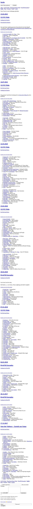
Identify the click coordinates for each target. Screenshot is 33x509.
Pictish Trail (5, 289)
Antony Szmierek (16, 51)
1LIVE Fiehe (6, 7)
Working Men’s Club (7, 120)
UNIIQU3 (5, 125)
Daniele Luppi (6, 353)
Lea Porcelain (6, 448)
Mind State (5, 48)
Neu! (4, 411)
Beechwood (5, 354)
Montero (5, 332)
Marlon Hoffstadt (7, 241)
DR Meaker (5, 329)
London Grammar (7, 440)
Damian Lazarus (6, 73)
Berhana (5, 235)
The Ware (13, 252)
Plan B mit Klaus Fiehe (15, 7)
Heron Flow (5, 104)
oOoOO (5, 301)
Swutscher (5, 168)
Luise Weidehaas (6, 180)
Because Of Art (6, 51)
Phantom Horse (6, 358)
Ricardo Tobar (6, 321)
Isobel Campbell (6, 296)
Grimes (4, 248)
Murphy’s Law (13, 190)
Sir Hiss (5, 62)
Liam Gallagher (6, 444)
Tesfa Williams (6, 45)
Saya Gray (5, 44)
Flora (15, 34)
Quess (4, 171)
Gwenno (5, 141)
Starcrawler (5, 386)
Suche (3, 2)
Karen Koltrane (6, 323)
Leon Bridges (12, 258)
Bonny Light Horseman (8, 114)
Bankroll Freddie (7, 236)
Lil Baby (5, 164)
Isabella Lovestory (14, 70)
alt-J (4, 466)
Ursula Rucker (11, 171)
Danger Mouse (6, 110)
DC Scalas (5, 266)
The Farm (5, 189)
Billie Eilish (5, 339)
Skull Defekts (6, 413)
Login (16, 8)
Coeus (4, 52)
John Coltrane (6, 177)
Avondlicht (5, 159)
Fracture (5, 328)
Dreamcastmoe (6, 115)
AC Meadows (6, 325)
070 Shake (5, 250)
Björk (4, 478)
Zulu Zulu (5, 343)
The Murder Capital (7, 41)
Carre (4, 61)
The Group (5, 102)
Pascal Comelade (21, 37)
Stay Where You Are (7, 355)
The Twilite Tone (7, 220)
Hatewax (5, 39)
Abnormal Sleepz (7, 441)
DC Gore (5, 127)
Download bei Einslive (5, 22)
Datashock (5, 320)
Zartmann (5, 54)
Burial (4, 160)
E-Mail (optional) (5, 484)
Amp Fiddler (15, 470)
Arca (4, 300)
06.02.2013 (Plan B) (23, 95)
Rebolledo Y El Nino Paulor (9, 182)
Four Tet (5, 176)
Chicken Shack (6, 200)
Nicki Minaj (13, 471)
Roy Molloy (14, 461)
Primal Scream (6, 231)
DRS (4, 107)
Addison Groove (10, 61)
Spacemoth (5, 117)
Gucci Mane (6, 471)
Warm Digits (6, 233)
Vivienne (5, 454)
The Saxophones (6, 53)
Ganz (4, 59)
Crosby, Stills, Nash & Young (9, 100)
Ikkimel (5, 56)
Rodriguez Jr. (6, 192)
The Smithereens (6, 239)
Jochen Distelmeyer (7, 136)
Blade (4, 128)
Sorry (4, 187)
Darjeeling (5, 340)
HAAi (4, 67)
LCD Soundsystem (7, 449)
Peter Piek (5, 198)
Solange (5, 455)
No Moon (5, 327)
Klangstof (5, 230)
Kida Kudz (5, 225)
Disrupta (12, 107)
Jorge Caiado (6, 243)
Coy (8, 290)
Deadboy (5, 452)
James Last (5, 108)
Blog (5, 8)
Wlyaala (10, 227)
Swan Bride (5, 348)
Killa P (9, 59)
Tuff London (6, 190)
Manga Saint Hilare (13, 62)
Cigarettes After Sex (7, 163)
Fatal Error (5, 267)
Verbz (11, 48)
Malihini (5, 416)
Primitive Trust (6, 381)
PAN (9, 248)
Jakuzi (4, 407)
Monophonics (6, 259)
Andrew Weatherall (7, 244)
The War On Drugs (7, 408)
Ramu (4, 338)
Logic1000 (5, 228)
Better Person (6, 461)
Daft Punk (5, 158)
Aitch (4, 224)
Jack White (5, 138)
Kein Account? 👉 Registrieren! (6, 503)
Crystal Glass (6, 78)
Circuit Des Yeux (7, 359)
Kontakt (9, 8)
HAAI (4, 68)
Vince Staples (14, 339)
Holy (4, 304)
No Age (5, 350)
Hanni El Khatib (6, 219)
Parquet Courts (14, 353)
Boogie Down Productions (9, 458)
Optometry (5, 35)
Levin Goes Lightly (7, 34)
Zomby (4, 463)
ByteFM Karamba (25, 7)
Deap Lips (5, 186)
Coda (4, 290)
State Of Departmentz (8, 459)
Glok (4, 119)
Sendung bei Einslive (5, 20)
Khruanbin (5, 258)
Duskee (7, 107)
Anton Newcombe (16, 347)
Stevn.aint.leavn (6, 334)
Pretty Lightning (6, 42)
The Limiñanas (14, 170)
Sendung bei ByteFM (5, 277)
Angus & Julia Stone (7, 410)
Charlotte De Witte (7, 356)
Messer (4, 302)
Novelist (5, 58)
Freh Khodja (6, 469)
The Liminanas (6, 37)
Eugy (4, 226)
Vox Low (5, 245)
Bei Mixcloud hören (5, 88)
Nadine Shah (6, 269)
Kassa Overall (6, 221)
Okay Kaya (5, 261)
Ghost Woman (6, 113)
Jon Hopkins (11, 68)
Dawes (4, 137)
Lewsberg (5, 126)
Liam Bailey (6, 256)
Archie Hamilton (6, 333)
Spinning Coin (6, 262)
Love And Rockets (7, 57)
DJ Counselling (6, 103)
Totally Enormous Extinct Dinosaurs (20, 73)
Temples (5, 446)
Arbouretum (5, 185)
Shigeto (5, 437)
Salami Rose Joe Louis (8, 76)
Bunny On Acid (6, 470)
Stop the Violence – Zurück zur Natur (13, 426)
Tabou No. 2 (6, 255)
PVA (4, 124)
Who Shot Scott (6, 47)
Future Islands (6, 460)
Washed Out (5, 465)
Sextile (4, 351)
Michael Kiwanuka (24, 110)
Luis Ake (5, 79)
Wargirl (4, 377)
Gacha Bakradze (6, 337)
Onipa (4, 227)
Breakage (5, 63)
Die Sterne (5, 203)
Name (2, 505)
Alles (2, 7)
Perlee (4, 161)
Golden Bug (5, 170)
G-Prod (4, 336)
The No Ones (6, 181)
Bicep (4, 134)
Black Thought (14, 110)
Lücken (13, 482)
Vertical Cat (5, 133)
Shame (4, 349)
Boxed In (5, 222)
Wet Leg (5, 122)
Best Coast (5, 238)
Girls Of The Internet (7, 165)
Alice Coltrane (6, 476)
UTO (4, 36)
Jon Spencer (14, 37)
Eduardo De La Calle (7, 375)
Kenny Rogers (6, 166)
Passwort (17, 505)
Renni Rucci (15, 236)
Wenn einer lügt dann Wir (8, 139)
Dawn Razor (11, 39)
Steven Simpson (6, 132)
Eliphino (5, 193)
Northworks (5, 242)
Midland (5, 447)
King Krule (5, 260)
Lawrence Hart (6, 69)
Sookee (4, 436)
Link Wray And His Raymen (9, 183)
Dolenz (4, 175)
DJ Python (5, 70)
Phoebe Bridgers (6, 415)
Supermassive (6, 252)
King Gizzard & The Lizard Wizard (11, 169)
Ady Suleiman (6, 380)
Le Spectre (5, 326)
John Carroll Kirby (7, 254)
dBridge (5, 105)
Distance (5, 173)
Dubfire (5, 40)
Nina (18, 252)
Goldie (4, 457)
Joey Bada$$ (6, 109)
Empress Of (5, 156)
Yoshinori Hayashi (7, 322)
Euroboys (5, 409)
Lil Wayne (11, 164)
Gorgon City (6, 50)
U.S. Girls (5, 344)
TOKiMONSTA (6, 194)
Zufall (13, 8)
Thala (4, 65)
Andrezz (5, 331)
